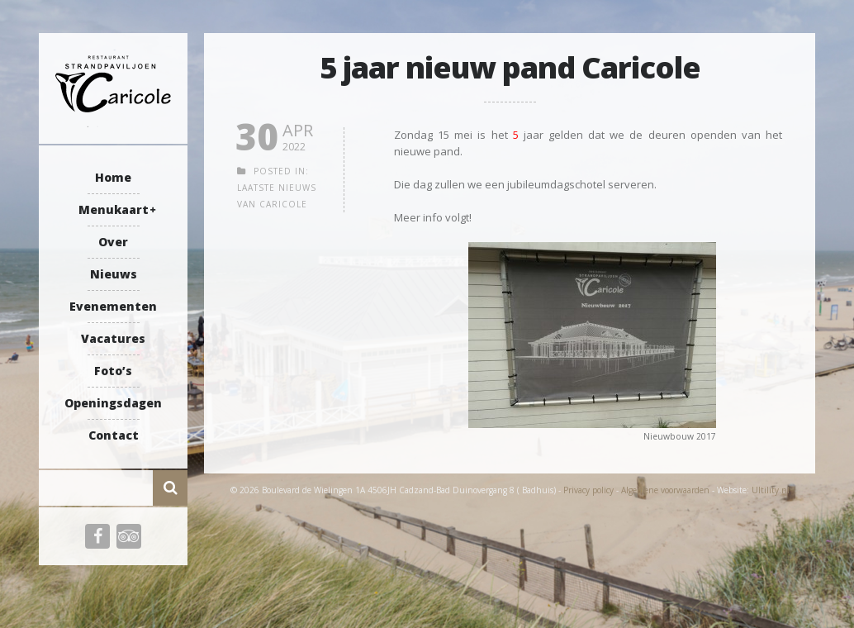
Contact (113, 435)
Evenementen (113, 306)
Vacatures (113, 338)
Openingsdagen (113, 403)
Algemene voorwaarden (665, 490)
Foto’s (113, 370)
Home (113, 177)
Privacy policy (588, 490)
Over (113, 242)
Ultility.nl (771, 490)
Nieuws (113, 274)
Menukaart (113, 209)
